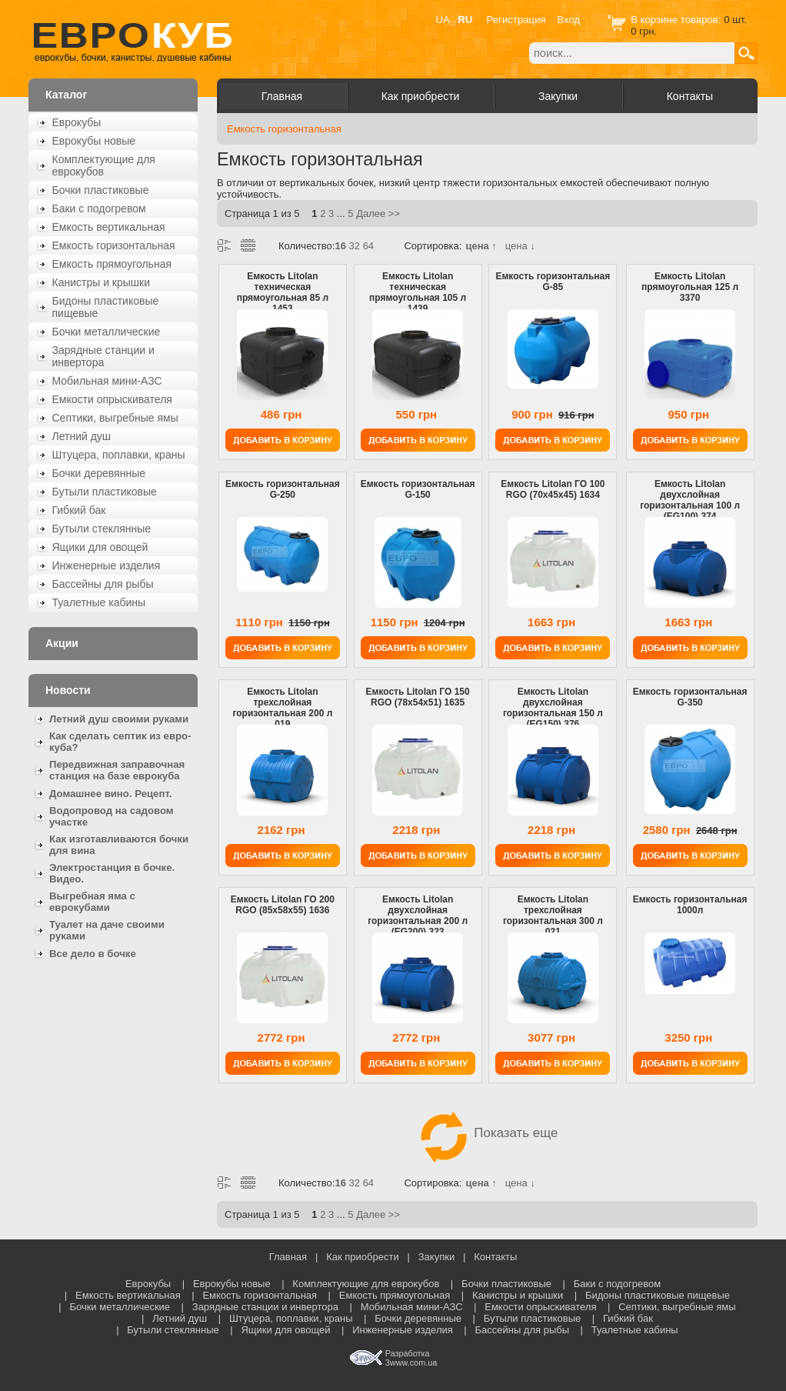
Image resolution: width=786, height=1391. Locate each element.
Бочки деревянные (99, 473)
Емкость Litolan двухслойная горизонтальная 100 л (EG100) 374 (690, 500)
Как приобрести (420, 96)
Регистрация (516, 19)
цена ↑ (480, 246)
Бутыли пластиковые (104, 491)
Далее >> (378, 213)
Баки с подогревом (99, 208)
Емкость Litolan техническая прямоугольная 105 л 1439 (417, 292)
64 (368, 246)
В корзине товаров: (677, 19)
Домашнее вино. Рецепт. (110, 793)
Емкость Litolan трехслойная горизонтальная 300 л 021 (553, 915)
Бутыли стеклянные (102, 528)
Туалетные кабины (99, 602)
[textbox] (631, 53)
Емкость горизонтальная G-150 (418, 489)
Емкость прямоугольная (112, 264)
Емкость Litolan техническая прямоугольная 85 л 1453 (282, 292)
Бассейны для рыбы (103, 584)
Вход (568, 19)
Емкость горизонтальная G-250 (282, 489)
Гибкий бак (79, 510)
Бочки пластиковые (100, 190)
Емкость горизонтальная (113, 245)
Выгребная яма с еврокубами (92, 901)
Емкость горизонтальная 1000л (690, 905)
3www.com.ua (411, 1362)
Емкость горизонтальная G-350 (690, 697)
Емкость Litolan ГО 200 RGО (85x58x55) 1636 (283, 905)
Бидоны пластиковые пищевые (105, 307)
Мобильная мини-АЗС (107, 381)
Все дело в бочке (92, 953)
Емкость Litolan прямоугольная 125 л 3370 (689, 287)
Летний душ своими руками (118, 719)
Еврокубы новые (94, 141)
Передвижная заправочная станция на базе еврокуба (117, 770)
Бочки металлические (106, 331)
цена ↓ (520, 246)
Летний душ (82, 436)
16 (340, 246)
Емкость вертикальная (108, 227)
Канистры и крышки (101, 282)
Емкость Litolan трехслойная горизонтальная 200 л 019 (282, 707)
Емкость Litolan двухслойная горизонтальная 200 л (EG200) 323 (418, 915)
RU (465, 19)
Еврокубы (77, 122)
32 (354, 246)
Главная (281, 96)
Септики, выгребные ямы (115, 418)
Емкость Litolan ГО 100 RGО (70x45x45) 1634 (552, 489)
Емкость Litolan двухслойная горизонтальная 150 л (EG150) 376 (553, 707)
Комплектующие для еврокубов (103, 165)
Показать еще (487, 1133)
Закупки (558, 96)
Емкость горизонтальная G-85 (552, 281)
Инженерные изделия (106, 565)
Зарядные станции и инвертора (103, 356)
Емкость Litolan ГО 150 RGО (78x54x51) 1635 (418, 697)
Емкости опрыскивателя (112, 399)
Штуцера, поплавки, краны (118, 455)
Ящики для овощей (100, 547)
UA (443, 19)
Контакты (690, 96)
